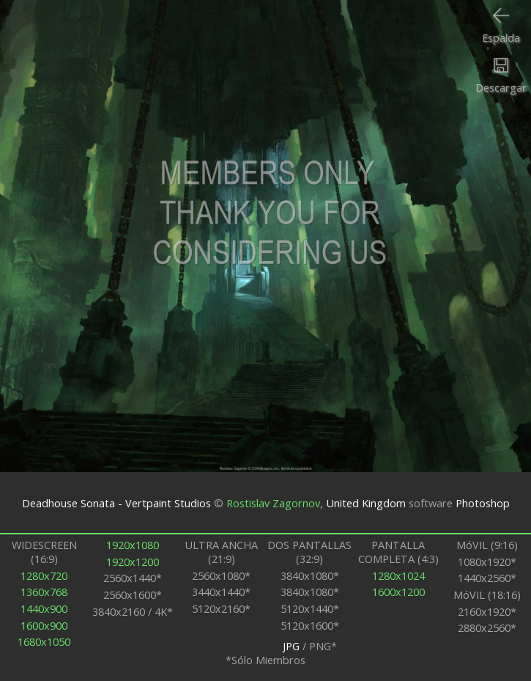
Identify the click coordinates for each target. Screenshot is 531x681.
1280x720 (44, 576)
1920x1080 (132, 545)
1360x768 (44, 592)
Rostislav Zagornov (273, 502)
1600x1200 (398, 592)
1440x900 (44, 609)
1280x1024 (398, 576)
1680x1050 (44, 642)
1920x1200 (132, 562)
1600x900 (44, 626)
